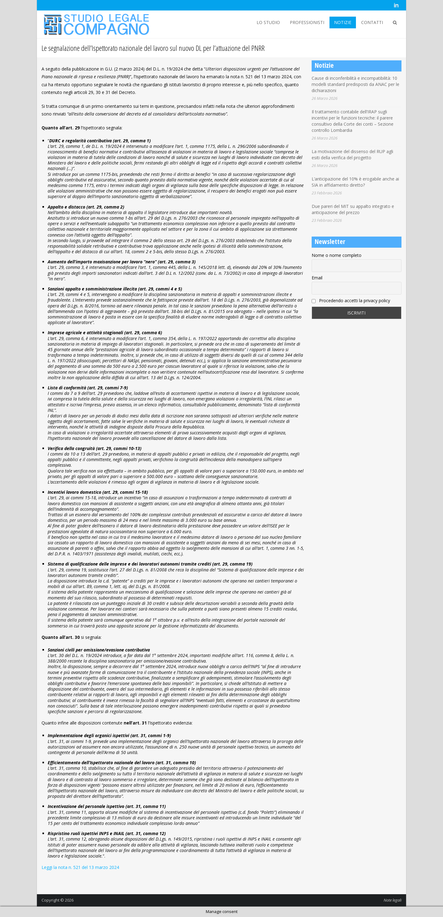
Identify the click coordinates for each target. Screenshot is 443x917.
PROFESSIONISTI (307, 22)
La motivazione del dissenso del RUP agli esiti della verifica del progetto (352, 154)
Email (317, 278)
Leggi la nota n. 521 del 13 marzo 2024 (80, 867)
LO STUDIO (268, 22)
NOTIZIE (342, 22)
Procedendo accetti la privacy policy (351, 300)
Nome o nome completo (336, 255)
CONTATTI (372, 22)
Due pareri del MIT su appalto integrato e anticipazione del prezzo (353, 209)
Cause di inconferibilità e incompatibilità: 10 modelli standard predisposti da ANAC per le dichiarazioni (355, 84)
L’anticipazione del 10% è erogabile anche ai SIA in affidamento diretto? (355, 182)
